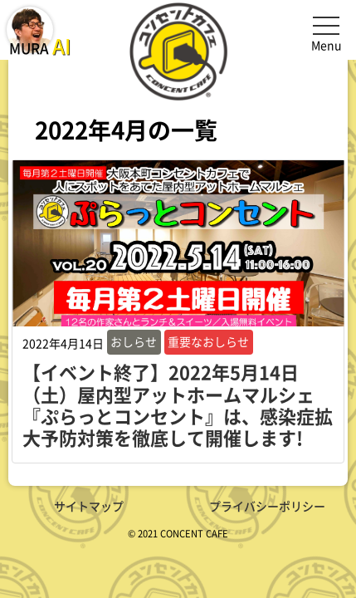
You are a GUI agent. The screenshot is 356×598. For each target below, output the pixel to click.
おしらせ (133, 341)
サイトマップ (89, 506)
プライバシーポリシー (267, 506)
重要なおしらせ (208, 341)
